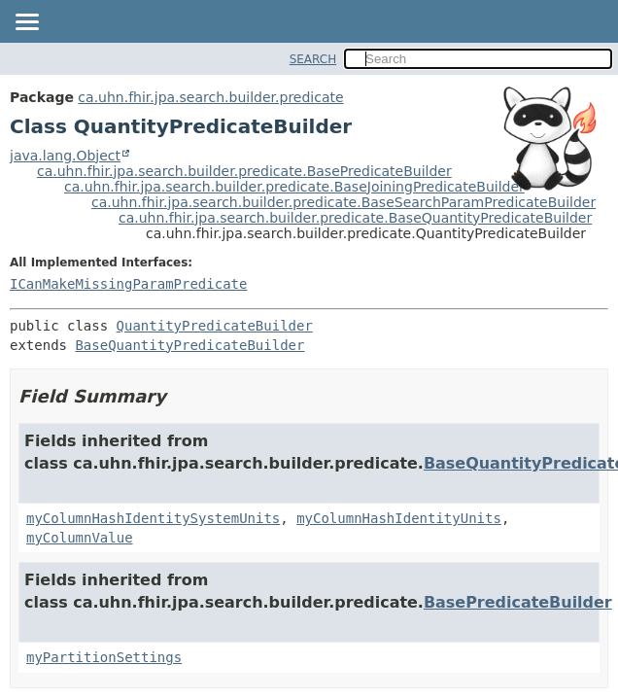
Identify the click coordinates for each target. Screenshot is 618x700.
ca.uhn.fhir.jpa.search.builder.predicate (210, 97)
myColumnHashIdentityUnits (398, 518)
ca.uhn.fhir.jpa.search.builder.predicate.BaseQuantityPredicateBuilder (355, 218)
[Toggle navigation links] (26, 23)
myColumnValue (79, 537)
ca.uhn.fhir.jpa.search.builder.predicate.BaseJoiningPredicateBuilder (294, 186)
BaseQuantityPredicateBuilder (189, 345)
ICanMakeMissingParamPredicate (128, 284)
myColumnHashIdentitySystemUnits (153, 518)
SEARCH (313, 59)
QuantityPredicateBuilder (215, 325)
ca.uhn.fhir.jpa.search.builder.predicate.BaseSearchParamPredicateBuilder (343, 202)
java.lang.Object (65, 155)
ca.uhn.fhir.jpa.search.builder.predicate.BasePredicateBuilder (244, 171)
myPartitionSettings (104, 657)
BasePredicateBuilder (518, 602)
